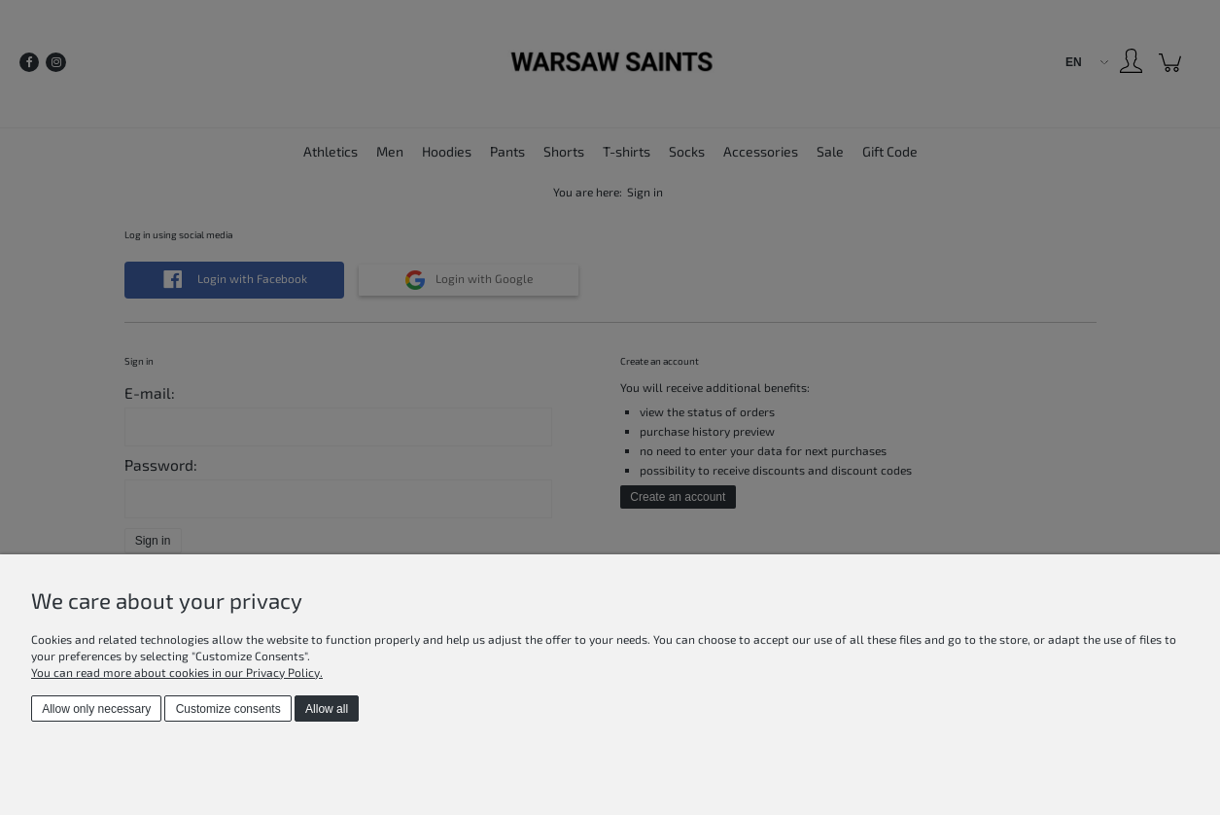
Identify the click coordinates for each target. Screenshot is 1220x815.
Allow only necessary (96, 709)
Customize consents (228, 709)
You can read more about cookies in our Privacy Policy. (177, 672)
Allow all (326, 709)
